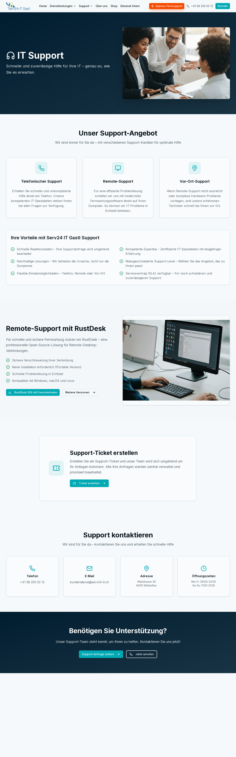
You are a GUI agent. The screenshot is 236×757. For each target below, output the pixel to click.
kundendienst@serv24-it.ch (89, 582)
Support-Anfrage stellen (101, 654)
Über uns (102, 6)
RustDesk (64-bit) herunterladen (32, 392)
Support (86, 6)
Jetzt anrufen (142, 654)
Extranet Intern (130, 6)
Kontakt (223, 6)
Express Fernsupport (166, 6)
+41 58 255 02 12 (200, 6)
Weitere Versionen (80, 392)
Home (43, 6)
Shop (114, 6)
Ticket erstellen (89, 483)
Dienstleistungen (63, 6)
